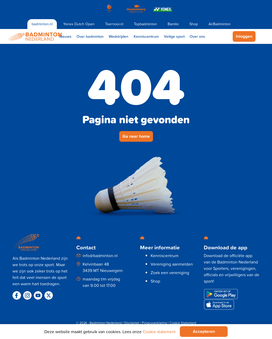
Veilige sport (174, 36)
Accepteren (204, 331)
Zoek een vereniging (170, 272)
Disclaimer (131, 322)
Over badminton (90, 36)
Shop (193, 24)
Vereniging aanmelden (172, 264)
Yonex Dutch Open (79, 24)
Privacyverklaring (154, 322)
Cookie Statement (182, 322)
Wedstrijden (118, 36)
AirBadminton (220, 24)
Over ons (197, 36)
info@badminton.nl (100, 255)
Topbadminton (145, 24)
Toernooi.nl (114, 24)
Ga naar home (136, 136)
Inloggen (244, 36)
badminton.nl (42, 24)
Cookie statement (159, 331)
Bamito (173, 24)
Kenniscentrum (146, 36)
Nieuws (65, 36)
